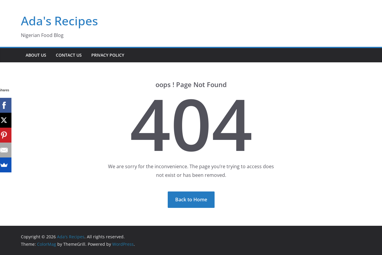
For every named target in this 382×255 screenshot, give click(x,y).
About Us (36, 55)
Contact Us (69, 55)
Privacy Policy (107, 55)
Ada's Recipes (59, 21)
